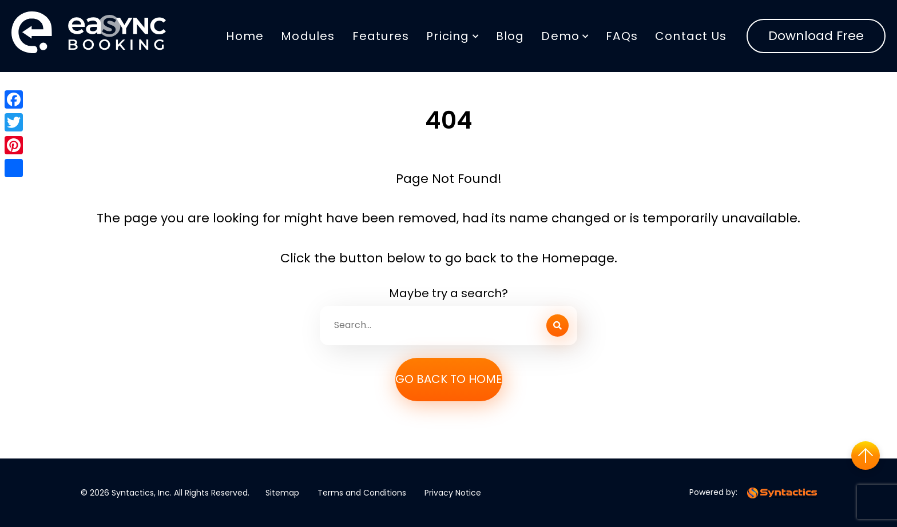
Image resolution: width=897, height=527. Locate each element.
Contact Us (691, 36)
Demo (560, 36)
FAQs (622, 36)
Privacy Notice (452, 492)
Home (245, 36)
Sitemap (282, 492)
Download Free (816, 36)
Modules (308, 36)
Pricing (447, 36)
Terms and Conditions (361, 492)
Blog (510, 36)
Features (381, 36)
